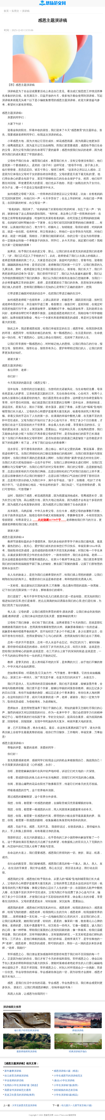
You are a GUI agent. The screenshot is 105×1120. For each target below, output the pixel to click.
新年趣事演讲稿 (12, 1071)
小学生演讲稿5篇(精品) (66, 1095)
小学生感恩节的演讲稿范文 (68, 1075)
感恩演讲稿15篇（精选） (67, 1071)
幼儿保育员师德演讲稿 (16, 1075)
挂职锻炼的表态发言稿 (66, 1090)
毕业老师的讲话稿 (14, 1080)
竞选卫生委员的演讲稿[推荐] (19, 1095)
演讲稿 (26, 11)
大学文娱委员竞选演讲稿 (24, 1105)
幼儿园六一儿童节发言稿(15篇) (76, 1105)
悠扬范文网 (48, 1115)
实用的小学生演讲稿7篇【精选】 (21, 1085)
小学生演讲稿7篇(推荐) (66, 1085)
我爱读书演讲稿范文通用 (17, 1090)
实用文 (15, 11)
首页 (6, 11)
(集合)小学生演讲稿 (64, 1080)
